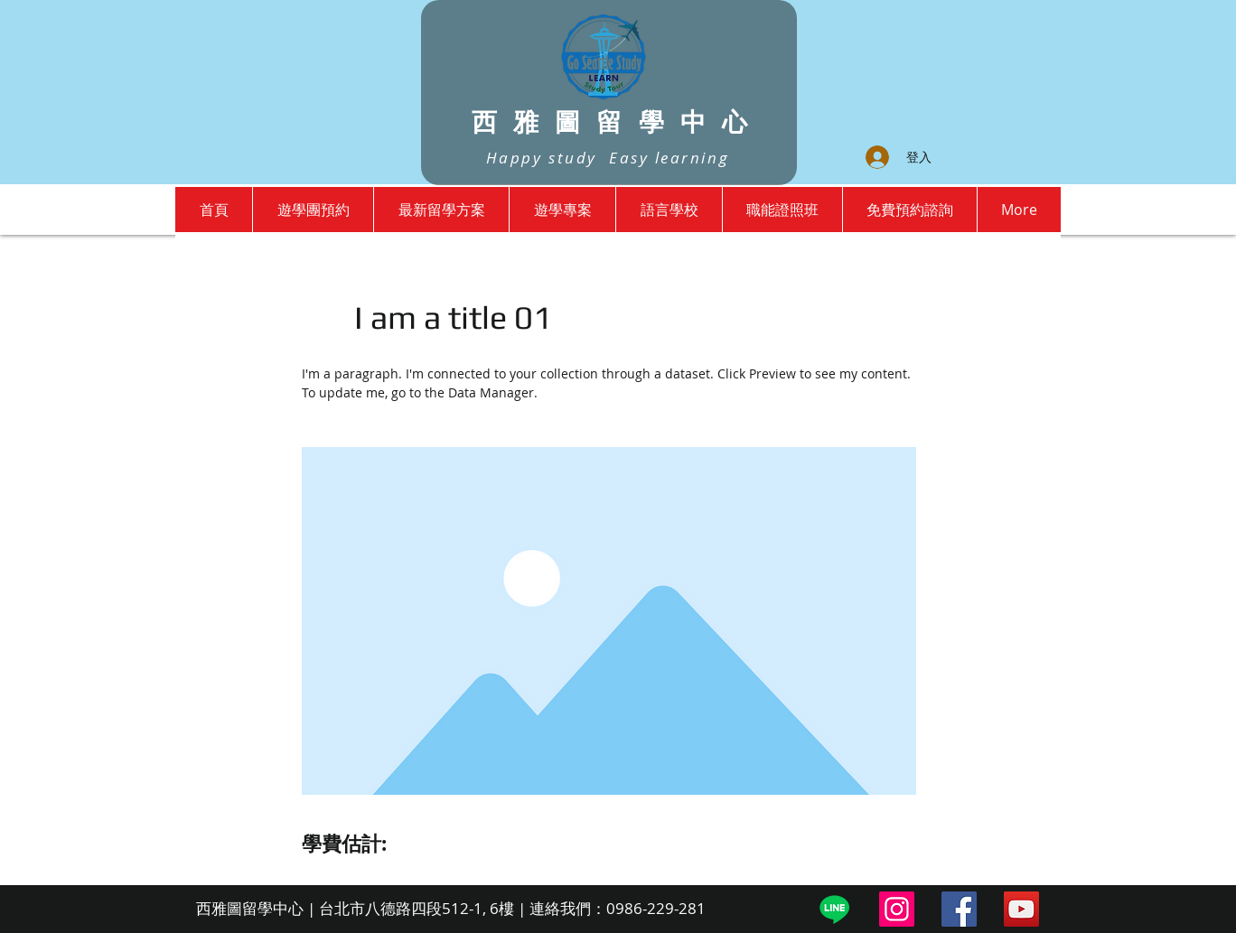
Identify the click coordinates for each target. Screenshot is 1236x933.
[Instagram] (896, 909)
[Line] (834, 909)
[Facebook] (959, 909)
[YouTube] (1021, 909)
